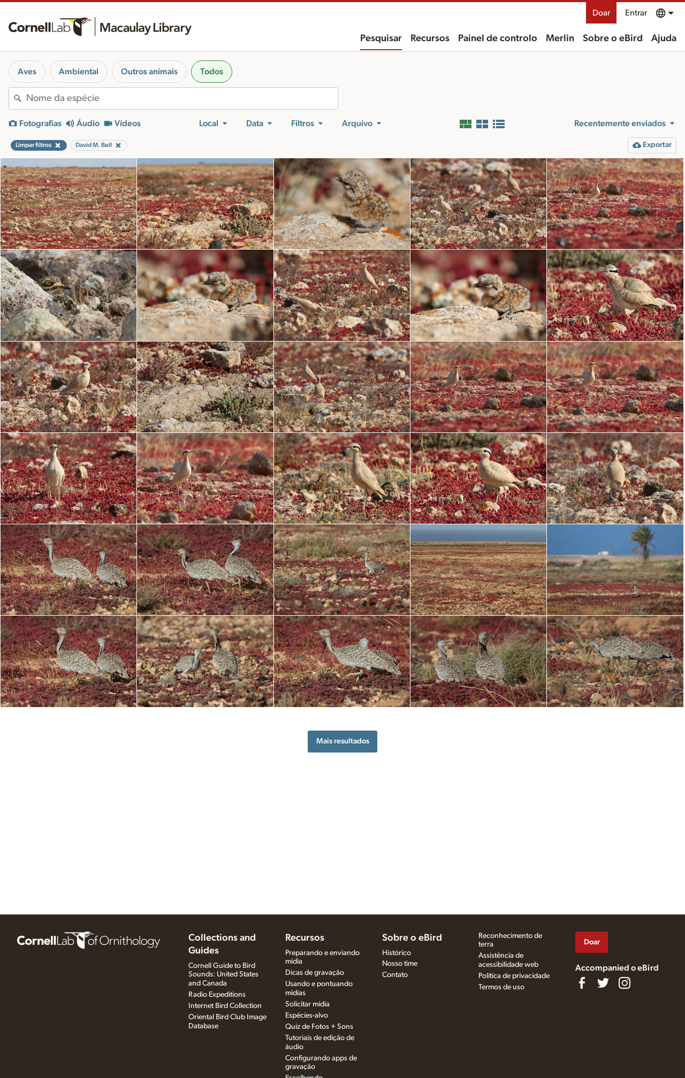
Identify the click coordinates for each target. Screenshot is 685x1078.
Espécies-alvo (306, 1015)
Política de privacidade (514, 976)
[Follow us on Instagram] (624, 982)
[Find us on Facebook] (581, 982)
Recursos (430, 38)
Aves (27, 71)
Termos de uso (501, 987)
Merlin (560, 38)
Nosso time (399, 963)
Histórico (396, 953)
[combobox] (182, 98)
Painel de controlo (497, 38)
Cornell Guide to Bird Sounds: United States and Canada (223, 975)
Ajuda (663, 38)
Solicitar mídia (307, 1004)
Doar (601, 13)
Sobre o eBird (613, 38)
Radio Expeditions (217, 994)
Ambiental (78, 71)
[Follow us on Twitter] (603, 982)
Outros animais (149, 71)
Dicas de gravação (314, 972)
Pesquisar (381, 38)
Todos (211, 71)
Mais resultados (342, 741)
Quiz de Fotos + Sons (319, 1026)
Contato (395, 975)
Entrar (636, 13)
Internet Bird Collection (225, 1006)
